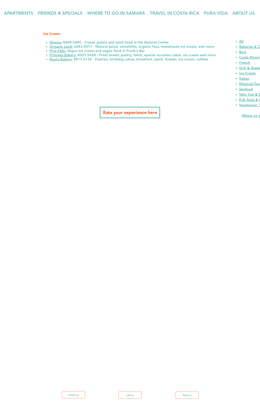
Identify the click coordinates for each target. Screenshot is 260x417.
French (244, 62)
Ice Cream (247, 73)
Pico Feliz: (58, 51)
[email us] (73, 394)
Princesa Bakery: (63, 55)
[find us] (187, 395)
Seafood (246, 89)
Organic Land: (61, 46)
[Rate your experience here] (130, 112)
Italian (244, 78)
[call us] (130, 395)
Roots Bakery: (61, 59)
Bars (242, 52)
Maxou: (56, 42)
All (241, 41)
